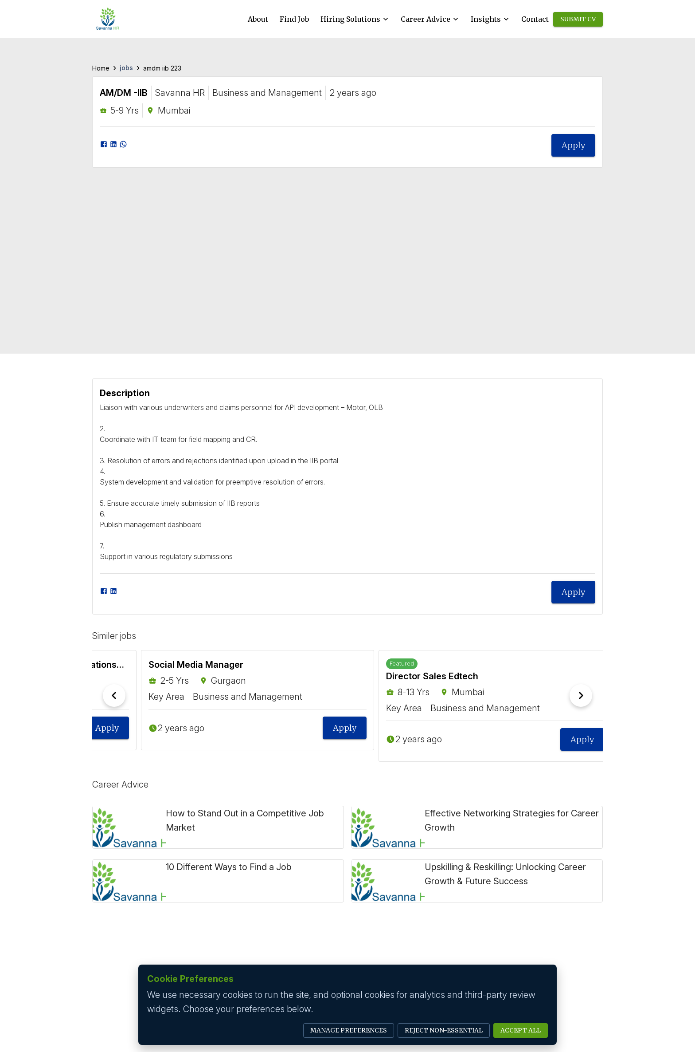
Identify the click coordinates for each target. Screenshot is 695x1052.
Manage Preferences (349, 1030)
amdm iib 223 (162, 68)
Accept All (520, 1030)
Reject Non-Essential (443, 1030)
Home (100, 68)
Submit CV (578, 19)
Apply (573, 145)
